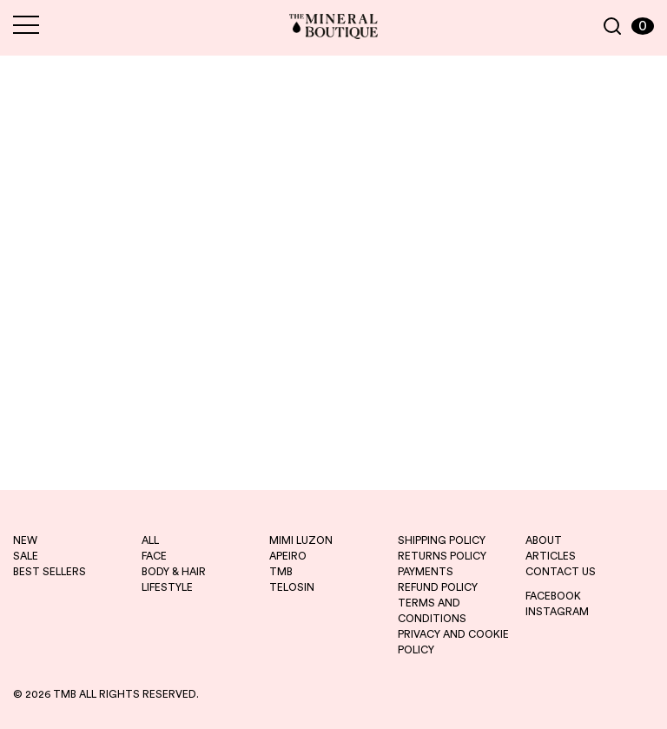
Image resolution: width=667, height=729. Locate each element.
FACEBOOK (553, 596)
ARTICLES (550, 556)
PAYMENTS (425, 572)
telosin (291, 587)
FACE (154, 556)
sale (25, 556)
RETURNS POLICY (442, 556)
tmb (281, 572)
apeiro (288, 556)
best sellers (49, 572)
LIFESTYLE (167, 587)
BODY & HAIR (174, 572)
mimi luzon (301, 540)
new (25, 540)
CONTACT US (560, 572)
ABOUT (543, 540)
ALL (150, 540)
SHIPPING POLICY (441, 540)
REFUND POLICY (438, 587)
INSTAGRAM (557, 611)
